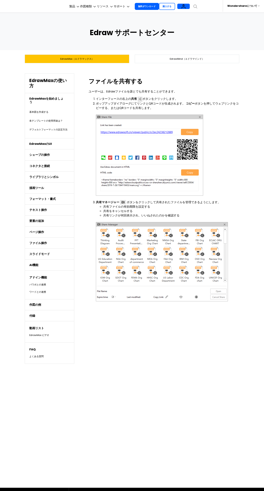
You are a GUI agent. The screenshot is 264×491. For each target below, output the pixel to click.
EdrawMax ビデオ (41, 345)
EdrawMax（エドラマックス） (77, 59)
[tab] (49, 101)
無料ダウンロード (162, 5)
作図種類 (88, 6)
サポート (134, 6)
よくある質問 (38, 366)
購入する (184, 5)
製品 (68, 6)
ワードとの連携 (39, 301)
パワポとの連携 (39, 294)
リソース (111, 6)
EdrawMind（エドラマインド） (187, 59)
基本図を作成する (41, 113)
